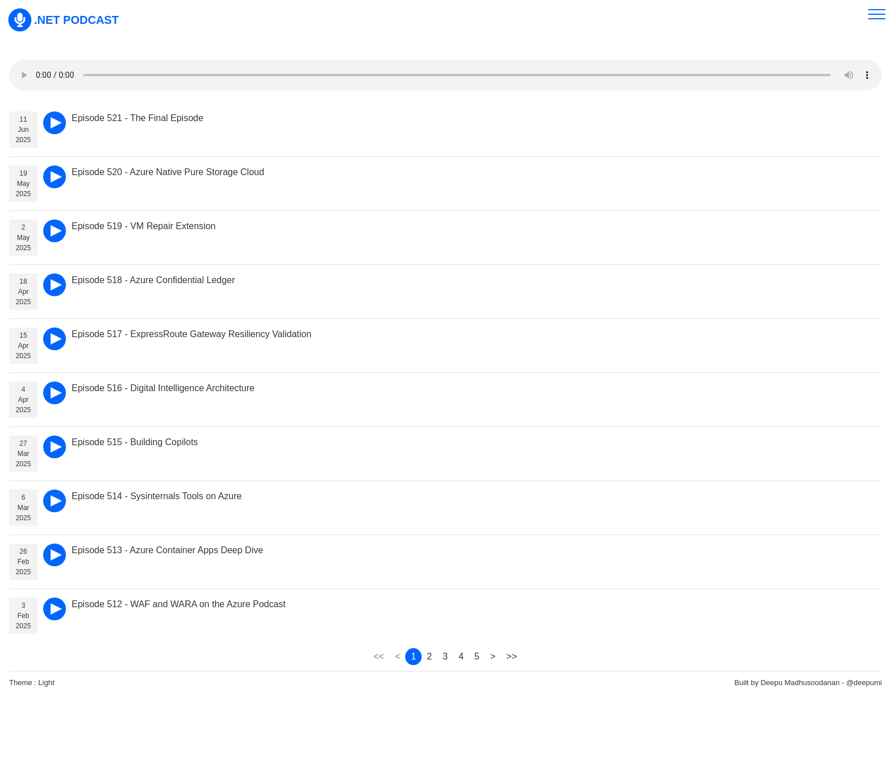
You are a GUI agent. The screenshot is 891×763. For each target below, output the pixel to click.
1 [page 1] (413, 656)
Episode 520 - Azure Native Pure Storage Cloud (168, 172)
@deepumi (864, 682)
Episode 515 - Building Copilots (135, 442)
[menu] (877, 14)
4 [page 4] (461, 656)
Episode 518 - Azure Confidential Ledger (153, 280)
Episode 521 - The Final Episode (137, 118)
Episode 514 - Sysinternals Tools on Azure (157, 496)
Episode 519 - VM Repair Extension (143, 226)
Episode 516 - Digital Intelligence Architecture (163, 388)
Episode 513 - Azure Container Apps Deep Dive (167, 550)
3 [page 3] (445, 656)
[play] (54, 122)
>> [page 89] (511, 656)
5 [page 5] (477, 656)
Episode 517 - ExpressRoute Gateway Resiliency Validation (191, 334)
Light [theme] (46, 682)
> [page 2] (493, 656)
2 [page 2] (429, 656)
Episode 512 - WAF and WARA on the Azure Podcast (179, 604)
